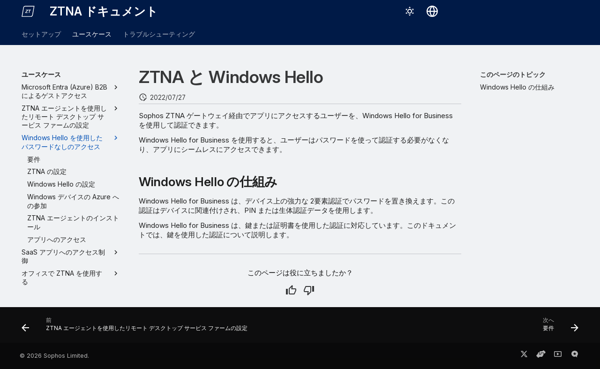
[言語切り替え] (432, 11)
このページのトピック (513, 74)
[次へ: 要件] (558, 327)
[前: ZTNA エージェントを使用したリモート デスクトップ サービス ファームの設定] (137, 327)
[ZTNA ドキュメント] (28, 11)
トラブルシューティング (159, 34)
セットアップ (41, 34)
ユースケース (92, 34)
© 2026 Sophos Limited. (54, 355)
